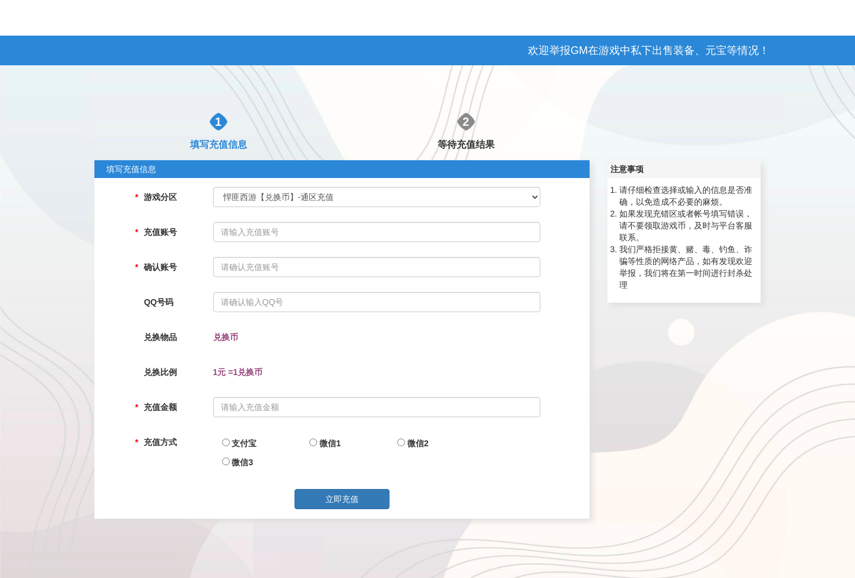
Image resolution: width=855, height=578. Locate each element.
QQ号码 (158, 302)
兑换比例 (160, 372)
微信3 (238, 462)
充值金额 (160, 407)
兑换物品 (160, 337)
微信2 (413, 443)
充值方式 (160, 442)
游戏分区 (160, 197)
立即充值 (342, 499)
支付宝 (239, 443)
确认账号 (160, 267)
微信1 (325, 443)
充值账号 (160, 232)
